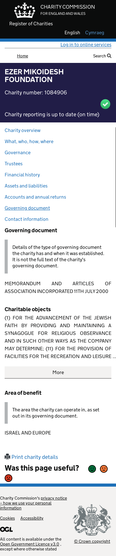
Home (22, 56)
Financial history (22, 175)
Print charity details (31, 457)
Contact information (26, 219)
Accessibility (32, 518)
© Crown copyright (92, 541)
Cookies (7, 518)
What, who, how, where (29, 141)
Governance (18, 152)
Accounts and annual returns (35, 197)
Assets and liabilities (26, 186)
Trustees (14, 164)
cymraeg (94, 32)
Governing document (27, 208)
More (58, 372)
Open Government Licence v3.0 (29, 544)
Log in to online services (85, 44)
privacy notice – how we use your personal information (33, 503)
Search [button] (102, 56)
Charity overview (22, 130)
